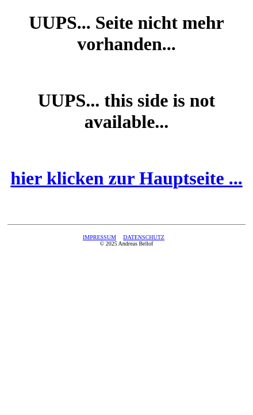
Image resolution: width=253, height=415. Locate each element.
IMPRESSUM (99, 237)
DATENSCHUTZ (143, 237)
